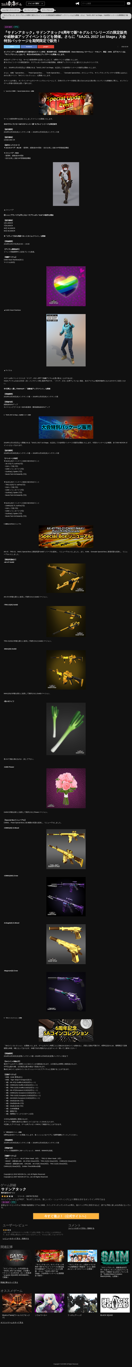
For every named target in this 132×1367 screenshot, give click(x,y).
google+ (45, 46)
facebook (29, 46)
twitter (12, 46)
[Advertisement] (47, 1345)
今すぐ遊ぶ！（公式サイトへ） (66, 1216)
